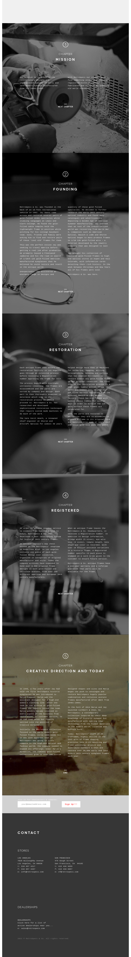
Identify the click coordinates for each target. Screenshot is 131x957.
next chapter (65, 107)
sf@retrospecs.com (68, 872)
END (65, 773)
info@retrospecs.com (32, 872)
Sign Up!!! (71, 804)
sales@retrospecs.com (33, 928)
